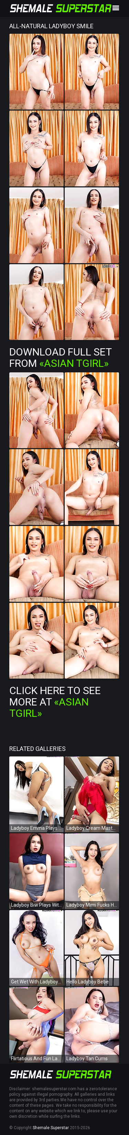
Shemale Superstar (51, 1127)
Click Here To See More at (55, 701)
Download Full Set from (60, 357)
